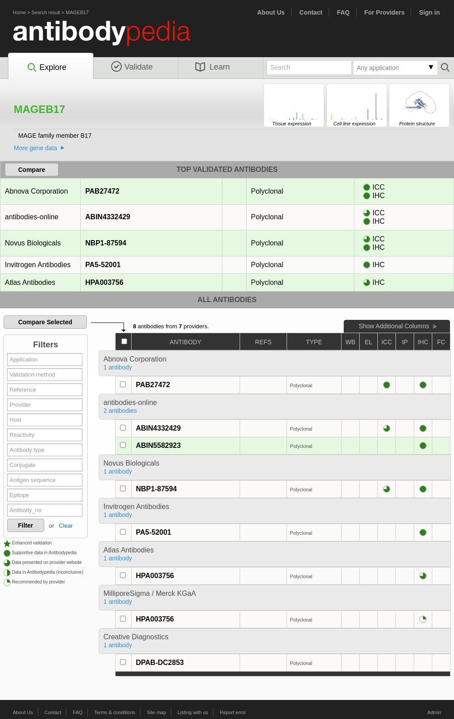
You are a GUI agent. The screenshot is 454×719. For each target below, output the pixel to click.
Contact (310, 12)
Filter (25, 525)
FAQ (343, 12)
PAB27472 (102, 191)
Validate (132, 67)
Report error (233, 712)
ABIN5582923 (158, 445)
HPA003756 (104, 282)
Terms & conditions (114, 712)
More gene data (35, 148)
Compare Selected (45, 322)
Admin (434, 712)
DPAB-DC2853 (160, 662)
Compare (31, 169)
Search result (45, 12)
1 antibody (118, 367)
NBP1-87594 (106, 243)
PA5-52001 (103, 264)
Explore (46, 67)
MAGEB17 (77, 12)
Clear (66, 525)
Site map (156, 712)
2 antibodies (120, 410)
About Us (271, 12)
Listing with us (193, 712)
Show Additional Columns (394, 326)
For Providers (384, 12)
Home (19, 12)
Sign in (429, 12)
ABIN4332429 (107, 217)
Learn (212, 67)
